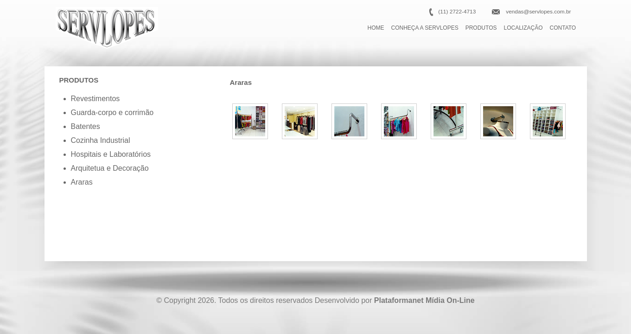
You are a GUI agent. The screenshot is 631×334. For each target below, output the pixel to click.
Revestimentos (95, 99)
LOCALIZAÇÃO (523, 28)
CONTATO (563, 28)
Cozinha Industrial (100, 140)
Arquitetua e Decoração (110, 168)
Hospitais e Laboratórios (111, 154)
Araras (82, 182)
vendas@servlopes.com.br (538, 11)
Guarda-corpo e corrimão (112, 112)
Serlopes (107, 28)
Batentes (85, 126)
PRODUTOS (481, 28)
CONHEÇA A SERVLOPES (425, 28)
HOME (376, 28)
